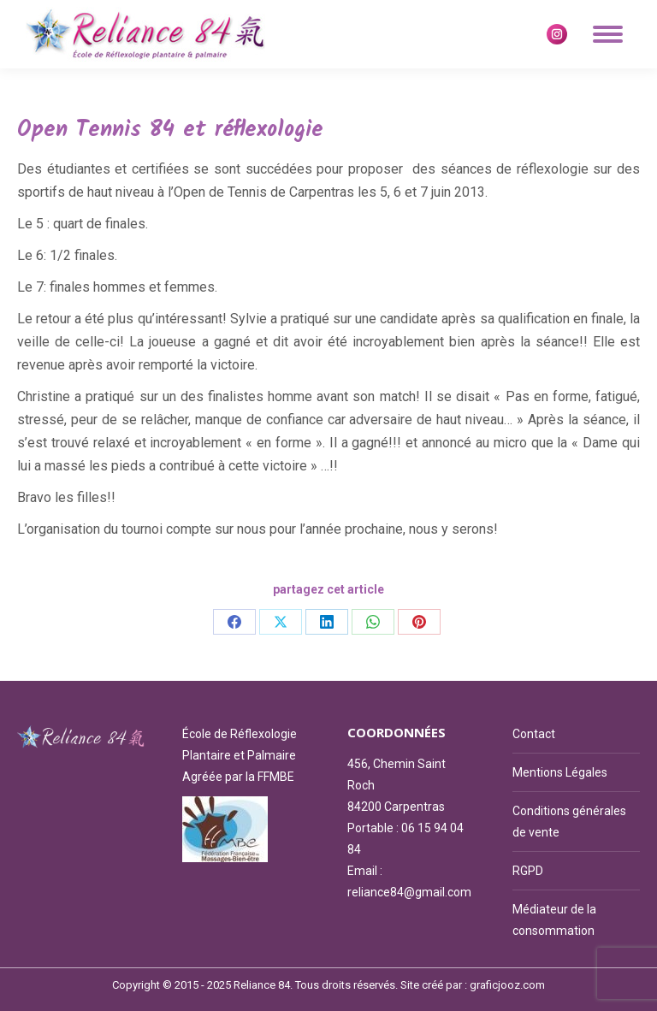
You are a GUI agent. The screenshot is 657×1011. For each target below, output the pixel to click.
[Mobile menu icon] (607, 34)
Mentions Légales (559, 772)
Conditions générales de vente (569, 821)
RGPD (527, 871)
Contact (533, 734)
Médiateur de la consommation (554, 919)
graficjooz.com (507, 984)
